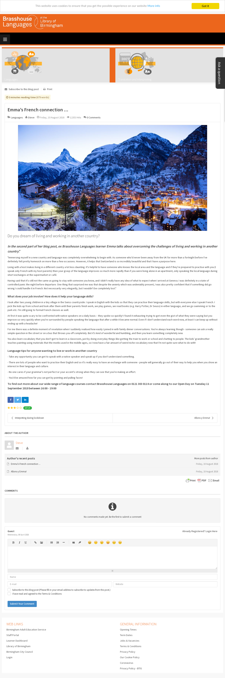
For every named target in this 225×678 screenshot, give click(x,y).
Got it (205, 6)
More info (154, 6)
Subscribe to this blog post (24, 89)
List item (64, 542)
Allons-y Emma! (204, 418)
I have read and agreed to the (37, 593)
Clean (80, 542)
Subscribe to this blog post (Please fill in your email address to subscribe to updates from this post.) (61, 589)
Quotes (73, 542)
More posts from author (206, 458)
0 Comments (94, 117)
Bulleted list (51, 542)
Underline (25, 542)
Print (49, 89)
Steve (31, 117)
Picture (41, 542)
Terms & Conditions (52, 593)
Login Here (211, 531)
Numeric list (57, 542)
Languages (17, 117)
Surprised (102, 542)
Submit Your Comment (22, 603)
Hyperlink (35, 542)
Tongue (108, 542)
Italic (19, 542)
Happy (90, 542)
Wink (120, 542)
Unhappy (114, 542)
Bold (13, 542)
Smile (96, 542)
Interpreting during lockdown (27, 418)
